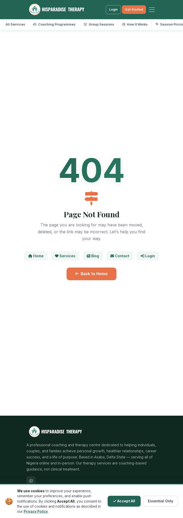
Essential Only (160, 501)
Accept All (124, 501)
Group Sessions (98, 24)
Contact (119, 256)
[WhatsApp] (31, 480)
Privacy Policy (36, 511)
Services (65, 256)
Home (36, 256)
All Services (15, 24)
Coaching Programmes (54, 24)
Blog (93, 256)
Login (113, 9)
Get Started (134, 9)
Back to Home (91, 273)
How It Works (134, 24)
